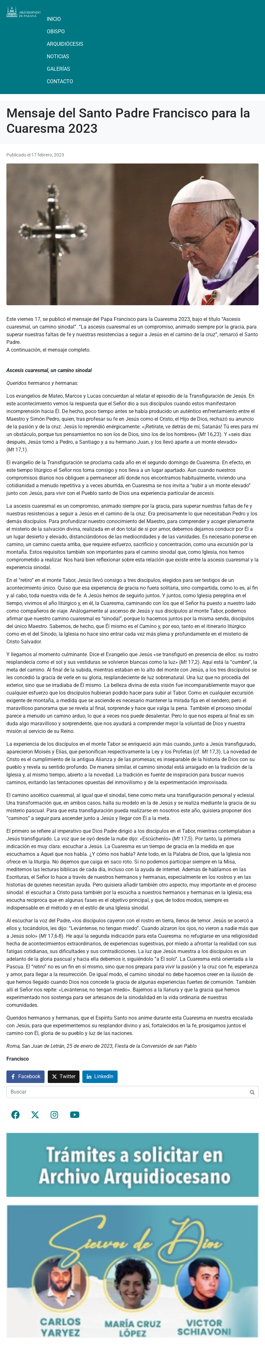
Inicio (54, 19)
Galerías (58, 69)
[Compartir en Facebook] (25, 1076)
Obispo (56, 31)
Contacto (60, 81)
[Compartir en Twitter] (63, 1076)
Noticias (58, 56)
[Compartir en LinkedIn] (100, 1076)
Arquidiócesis (65, 44)
